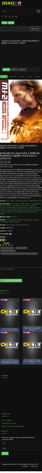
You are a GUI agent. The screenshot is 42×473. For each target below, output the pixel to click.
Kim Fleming (17, 212)
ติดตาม (5, 453)
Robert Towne (33, 220)
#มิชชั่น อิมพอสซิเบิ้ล (21, 248)
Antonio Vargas (37, 210)
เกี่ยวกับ (4, 76)
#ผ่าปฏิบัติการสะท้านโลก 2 (8, 251)
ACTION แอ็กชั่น (7, 420)
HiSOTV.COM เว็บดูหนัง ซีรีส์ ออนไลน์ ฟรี (25, 464)
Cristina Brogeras (6, 212)
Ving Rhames (17, 206)
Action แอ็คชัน (10, 201)
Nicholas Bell (26, 212)
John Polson (26, 206)
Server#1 (6, 69)
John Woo (14, 217)
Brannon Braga (23, 220)
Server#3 (22, 69)
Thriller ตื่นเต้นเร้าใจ (35, 201)
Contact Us (34, 466)
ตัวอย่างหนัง (13, 76)
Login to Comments (10, 280)
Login (4, 23)
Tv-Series (25, 466)
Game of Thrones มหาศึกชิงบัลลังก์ (13, 426)
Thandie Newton (24, 204)
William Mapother (34, 208)
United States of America (14, 225)
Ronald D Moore (11, 220)
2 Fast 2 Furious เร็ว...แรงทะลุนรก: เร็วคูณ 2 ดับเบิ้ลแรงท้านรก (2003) (32, 328)
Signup (11, 23)
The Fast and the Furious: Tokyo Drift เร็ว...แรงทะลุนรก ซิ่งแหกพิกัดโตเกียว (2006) (10, 361)
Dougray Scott (35, 204)
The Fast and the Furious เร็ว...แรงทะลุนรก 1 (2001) (9, 329)
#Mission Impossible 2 (7, 248)
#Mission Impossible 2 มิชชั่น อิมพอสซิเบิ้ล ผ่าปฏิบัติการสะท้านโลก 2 (19, 253)
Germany (26, 225)
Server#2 (14, 69)
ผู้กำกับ (30, 76)
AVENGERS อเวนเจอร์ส (9, 423)
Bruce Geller (4, 222)
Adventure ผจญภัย (21, 201)
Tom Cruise (14, 204)
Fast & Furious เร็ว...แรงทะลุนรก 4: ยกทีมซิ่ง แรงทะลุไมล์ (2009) (32, 361)
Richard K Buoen (14, 222)
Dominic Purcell (5, 210)
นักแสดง (22, 76)
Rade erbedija (23, 208)
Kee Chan (27, 210)
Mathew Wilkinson (17, 210)
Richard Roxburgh (5, 206)
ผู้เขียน (38, 76)
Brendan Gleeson (12, 208)
